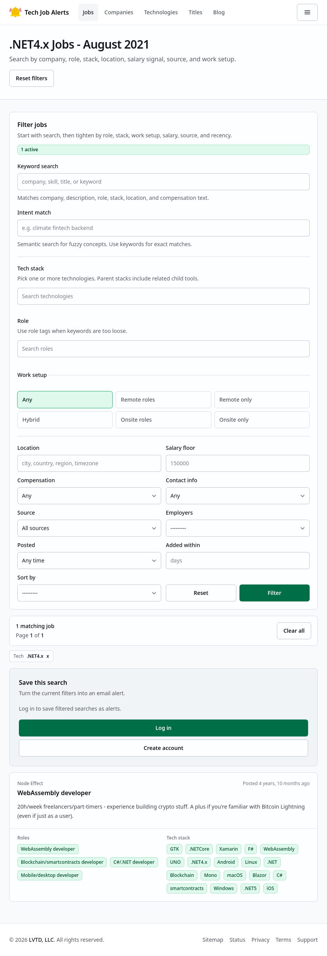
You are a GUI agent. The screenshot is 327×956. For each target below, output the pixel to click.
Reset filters (31, 78)
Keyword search (37, 166)
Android (226, 862)
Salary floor (180, 447)
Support (307, 939)
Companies (119, 12)
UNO (175, 862)
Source (26, 512)
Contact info (181, 480)
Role (23, 320)
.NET (272, 862)
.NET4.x (199, 862)
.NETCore (199, 849)
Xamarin (228, 849)
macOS (235, 875)
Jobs (88, 12)
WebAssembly (279, 849)
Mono (210, 875)
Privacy (260, 939)
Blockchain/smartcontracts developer (62, 862)
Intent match (34, 212)
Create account (163, 748)
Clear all (294, 630)
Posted (26, 545)
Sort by (26, 577)
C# (279, 875)
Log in (163, 727)
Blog (219, 12)
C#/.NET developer (133, 862)
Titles (195, 12)
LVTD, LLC (41, 939)
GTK (174, 849)
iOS (270, 888)
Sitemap (212, 939)
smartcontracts (187, 888)
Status (237, 939)
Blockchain (182, 875)
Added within (183, 545)
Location (28, 447)
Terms (283, 939)
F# (250, 849)
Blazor (259, 875)
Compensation (36, 480)
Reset (201, 592)
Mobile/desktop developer (50, 875)
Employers (179, 512)
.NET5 (250, 888)
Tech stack (30, 268)
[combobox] (163, 296)
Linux (251, 862)
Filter (274, 592)
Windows (224, 888)
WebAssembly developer (48, 849)
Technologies (161, 12)
